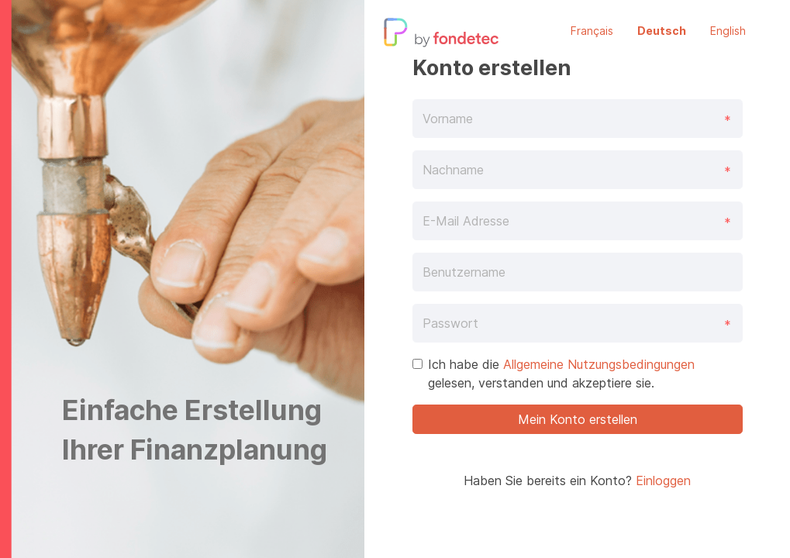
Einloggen (663, 480)
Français (592, 30)
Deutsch (661, 30)
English (728, 30)
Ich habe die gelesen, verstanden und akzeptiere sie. (561, 373)
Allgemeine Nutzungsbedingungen (599, 364)
